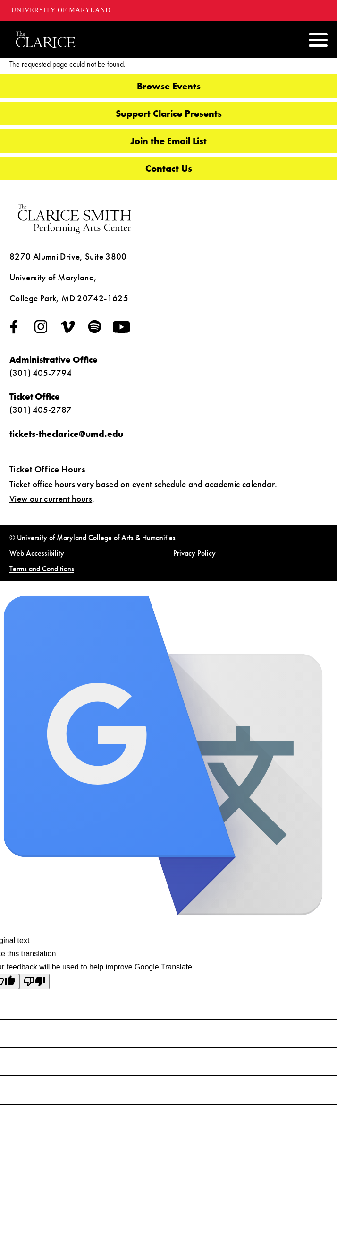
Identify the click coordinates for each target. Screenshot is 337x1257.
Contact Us (168, 168)
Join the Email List (168, 141)
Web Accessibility (36, 553)
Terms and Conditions (41, 569)
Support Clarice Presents (169, 113)
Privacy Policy (194, 553)
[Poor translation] (34, 981)
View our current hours (50, 499)
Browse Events (169, 86)
